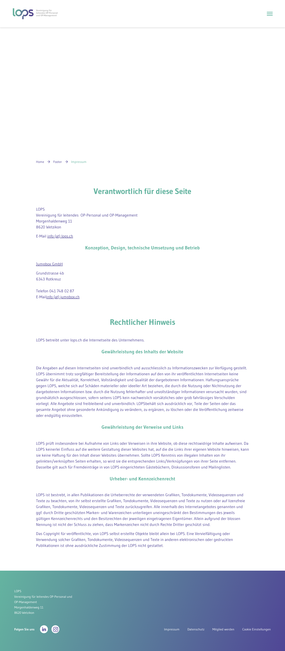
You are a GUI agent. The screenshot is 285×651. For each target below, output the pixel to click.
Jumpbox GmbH (49, 264)
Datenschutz (195, 629)
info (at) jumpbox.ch (63, 297)
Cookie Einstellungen (256, 629)
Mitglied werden (223, 629)
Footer (57, 162)
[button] (44, 629)
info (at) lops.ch (60, 236)
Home (40, 162)
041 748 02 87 (61, 291)
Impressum (172, 629)
